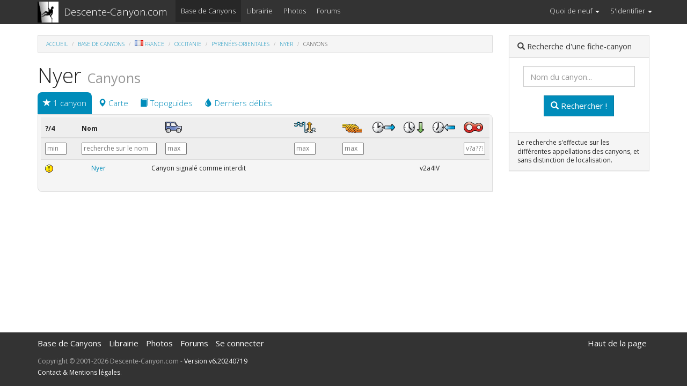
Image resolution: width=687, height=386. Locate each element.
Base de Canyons (208, 11)
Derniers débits (238, 103)
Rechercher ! (579, 105)
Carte (113, 103)
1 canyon (64, 103)
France (149, 44)
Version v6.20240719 (215, 361)
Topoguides (166, 103)
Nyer (286, 44)
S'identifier (631, 11)
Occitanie (187, 44)
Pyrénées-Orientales (240, 44)
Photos (294, 11)
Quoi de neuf (575, 11)
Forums (328, 11)
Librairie (259, 11)
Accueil (57, 44)
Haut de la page (617, 343)
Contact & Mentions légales (79, 372)
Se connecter (240, 343)
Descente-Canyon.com (115, 12)
